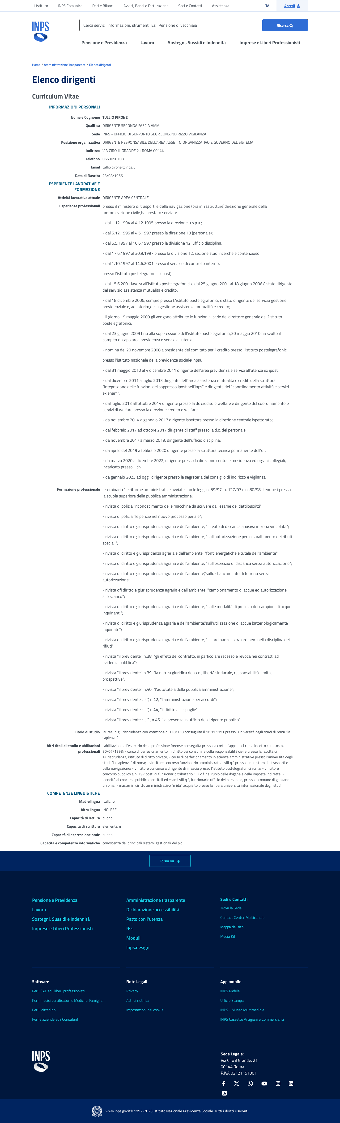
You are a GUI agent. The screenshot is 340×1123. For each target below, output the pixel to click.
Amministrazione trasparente (155, 900)
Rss (129, 928)
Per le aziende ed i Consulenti (55, 1019)
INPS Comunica (70, 6)
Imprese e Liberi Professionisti (269, 42)
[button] (292, 5)
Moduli (133, 938)
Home (36, 64)
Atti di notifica (137, 1000)
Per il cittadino (43, 1010)
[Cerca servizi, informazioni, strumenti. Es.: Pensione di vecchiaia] (194, 25)
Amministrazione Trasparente (64, 64)
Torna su (170, 861)
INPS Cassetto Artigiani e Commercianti (252, 1019)
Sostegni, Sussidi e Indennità (197, 42)
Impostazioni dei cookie (144, 1010)
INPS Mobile (230, 991)
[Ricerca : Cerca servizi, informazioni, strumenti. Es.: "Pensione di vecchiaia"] (285, 25)
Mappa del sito (231, 927)
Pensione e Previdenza (104, 42)
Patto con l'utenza (144, 919)
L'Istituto (41, 6)
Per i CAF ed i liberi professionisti (58, 991)
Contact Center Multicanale (242, 917)
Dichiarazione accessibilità (152, 909)
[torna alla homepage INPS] (40, 30)
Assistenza (220, 6)
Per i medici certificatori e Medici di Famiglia (67, 1000)
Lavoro (147, 42)
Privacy (132, 991)
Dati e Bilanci (103, 6)
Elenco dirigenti (100, 64)
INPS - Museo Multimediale (242, 1010)
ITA (270, 6)
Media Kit (227, 936)
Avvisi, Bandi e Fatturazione (145, 6)
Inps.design (137, 947)
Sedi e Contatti (190, 6)
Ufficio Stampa (232, 1000)
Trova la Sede (231, 908)
